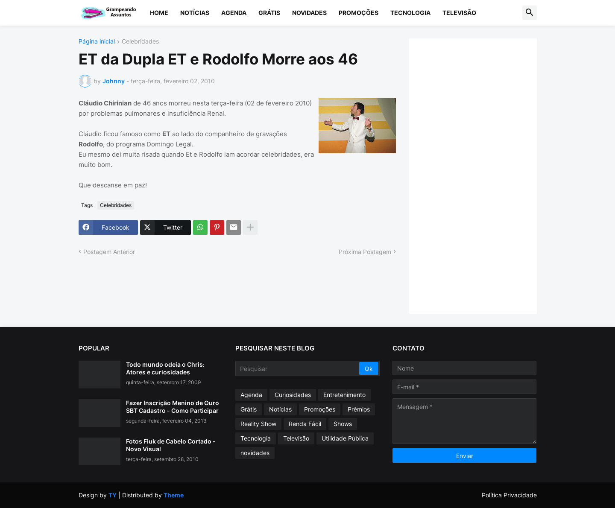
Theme (174, 495)
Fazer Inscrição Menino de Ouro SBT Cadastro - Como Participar (172, 406)
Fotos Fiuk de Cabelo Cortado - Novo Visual (171, 445)
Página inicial (97, 41)
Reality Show (258, 423)
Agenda (233, 12)
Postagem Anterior (109, 251)
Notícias (194, 12)
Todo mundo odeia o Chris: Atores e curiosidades (165, 368)
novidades (254, 452)
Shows (343, 423)
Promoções (358, 12)
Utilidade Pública (345, 438)
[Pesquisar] (298, 368)
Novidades (309, 12)
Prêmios (359, 409)
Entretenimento (344, 394)
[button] (529, 13)
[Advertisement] (481, 175)
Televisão (459, 12)
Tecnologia (410, 12)
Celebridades (140, 41)
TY (112, 495)
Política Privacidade (509, 495)
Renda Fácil (305, 423)
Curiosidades (293, 394)
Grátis (269, 12)
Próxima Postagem (365, 251)
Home (159, 12)
